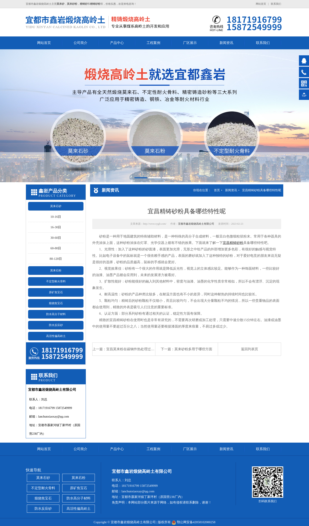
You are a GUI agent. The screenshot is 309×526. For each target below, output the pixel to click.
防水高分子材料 (56, 314)
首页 (217, 190)
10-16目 (55, 216)
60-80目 (55, 248)
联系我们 (276, 3)
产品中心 (117, 43)
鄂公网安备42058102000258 (196, 522)
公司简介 (80, 43)
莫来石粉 (55, 270)
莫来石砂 (55, 206)
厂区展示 (190, 43)
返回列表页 (249, 349)
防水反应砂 (56, 325)
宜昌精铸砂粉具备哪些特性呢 (261, 190)
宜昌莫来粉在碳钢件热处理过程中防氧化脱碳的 (142, 349)
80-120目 (56, 258)
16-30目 (55, 227)
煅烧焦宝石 (56, 303)
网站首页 (261, 3)
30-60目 (55, 237)
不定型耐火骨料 (56, 281)
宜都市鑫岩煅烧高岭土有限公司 (196, 223)
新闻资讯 (226, 43)
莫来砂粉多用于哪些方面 (193, 349)
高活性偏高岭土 (56, 336)
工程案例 (153, 43)
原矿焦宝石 (56, 292)
